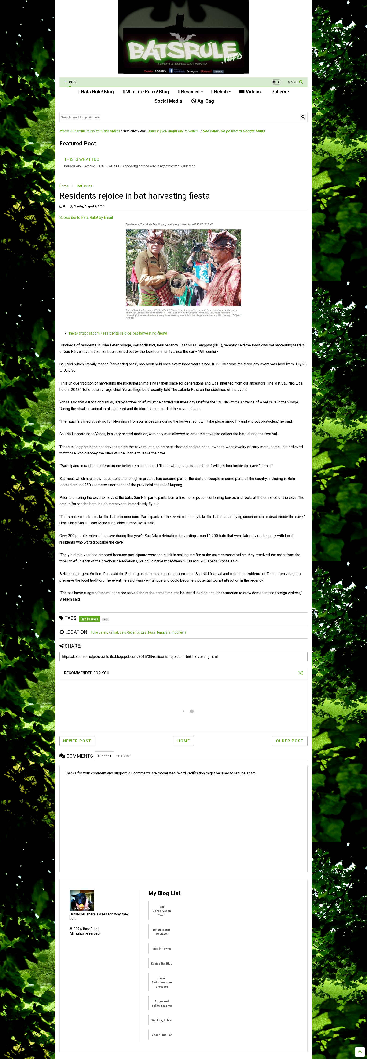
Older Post (290, 741)
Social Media (167, 101)
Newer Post (77, 741)
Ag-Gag (202, 101)
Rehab (221, 91)
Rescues (190, 91)
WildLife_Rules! (161, 1020)
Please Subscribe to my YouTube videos (89, 131)
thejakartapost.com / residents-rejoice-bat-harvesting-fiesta (118, 333)
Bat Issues (84, 186)
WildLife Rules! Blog (146, 91)
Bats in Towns (161, 949)
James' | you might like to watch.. (174, 131)
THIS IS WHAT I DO (81, 159)
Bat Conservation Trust (161, 911)
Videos (250, 91)
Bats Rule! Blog (96, 91)
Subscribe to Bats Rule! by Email (86, 217)
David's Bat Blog (161, 963)
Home (63, 186)
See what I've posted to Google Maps (233, 131)
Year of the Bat (162, 1035)
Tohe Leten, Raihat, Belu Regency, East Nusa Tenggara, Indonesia (138, 632)
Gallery (280, 91)
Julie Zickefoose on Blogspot (162, 982)
